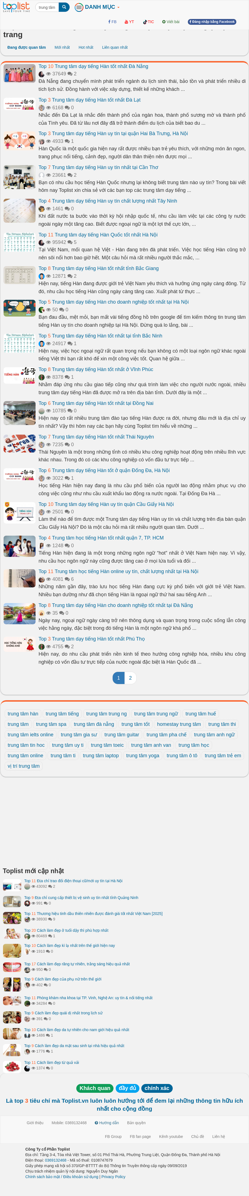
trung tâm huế (200, 713)
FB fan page (140, 1136)
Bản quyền (136, 1123)
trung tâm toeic (107, 745)
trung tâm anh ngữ (214, 734)
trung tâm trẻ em (223, 755)
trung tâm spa (51, 724)
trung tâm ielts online (30, 734)
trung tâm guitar (121, 734)
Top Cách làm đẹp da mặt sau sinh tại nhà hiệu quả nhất (74, 1046)
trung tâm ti (63, 755)
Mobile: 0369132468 (69, 1123)
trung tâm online (25, 755)
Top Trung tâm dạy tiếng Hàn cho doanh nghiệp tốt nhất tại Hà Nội (114, 302)
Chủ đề (197, 1136)
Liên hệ (218, 1136)
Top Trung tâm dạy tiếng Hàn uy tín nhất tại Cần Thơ (98, 167)
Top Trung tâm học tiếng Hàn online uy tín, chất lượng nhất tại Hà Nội (118, 571)
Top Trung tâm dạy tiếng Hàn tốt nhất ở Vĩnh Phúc (96, 369)
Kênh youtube (171, 1136)
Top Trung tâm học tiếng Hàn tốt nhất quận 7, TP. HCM (101, 538)
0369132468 (55, 1160)
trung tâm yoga (142, 755)
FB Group (113, 1136)
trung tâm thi (222, 724)
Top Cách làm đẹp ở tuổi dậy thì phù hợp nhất (66, 930)
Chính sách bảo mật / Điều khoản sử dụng (61, 1177)
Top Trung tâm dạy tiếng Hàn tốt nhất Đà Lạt (89, 100)
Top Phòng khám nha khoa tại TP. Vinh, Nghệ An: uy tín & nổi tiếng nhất (88, 998)
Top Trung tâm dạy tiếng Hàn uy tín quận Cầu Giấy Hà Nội (106, 504)
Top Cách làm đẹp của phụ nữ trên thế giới (62, 979)
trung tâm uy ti (67, 745)
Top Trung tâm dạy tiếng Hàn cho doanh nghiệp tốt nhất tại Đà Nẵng (116, 605)
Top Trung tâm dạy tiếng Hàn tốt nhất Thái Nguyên (96, 437)
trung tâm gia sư (79, 734)
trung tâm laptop (101, 755)
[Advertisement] (124, 823)
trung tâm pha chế (166, 734)
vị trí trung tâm (24, 766)
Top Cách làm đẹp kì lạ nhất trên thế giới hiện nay (69, 945)
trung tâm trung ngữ (156, 713)
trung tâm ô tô (182, 755)
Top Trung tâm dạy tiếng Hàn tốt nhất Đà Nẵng (93, 66)
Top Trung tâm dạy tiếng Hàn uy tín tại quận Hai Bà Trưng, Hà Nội (113, 133)
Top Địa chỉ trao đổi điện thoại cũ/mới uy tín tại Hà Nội (73, 881)
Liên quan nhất (115, 47)
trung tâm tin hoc (26, 745)
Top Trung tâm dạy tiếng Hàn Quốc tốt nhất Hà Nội (98, 235)
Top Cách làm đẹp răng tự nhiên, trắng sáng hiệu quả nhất (77, 964)
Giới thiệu (35, 1123)
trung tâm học (193, 745)
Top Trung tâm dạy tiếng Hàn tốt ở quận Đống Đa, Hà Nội (104, 470)
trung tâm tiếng (62, 713)
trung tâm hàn (23, 713)
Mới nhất (62, 47)
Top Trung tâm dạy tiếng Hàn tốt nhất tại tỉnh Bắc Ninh (100, 336)
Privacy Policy (113, 1177)
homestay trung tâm (179, 724)
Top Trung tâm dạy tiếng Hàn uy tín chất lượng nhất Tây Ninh (108, 201)
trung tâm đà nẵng (94, 724)
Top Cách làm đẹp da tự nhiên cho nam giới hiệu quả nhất (76, 1030)
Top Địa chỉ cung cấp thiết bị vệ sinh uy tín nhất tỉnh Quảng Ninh (81, 897)
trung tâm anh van (151, 745)
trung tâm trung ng (106, 713)
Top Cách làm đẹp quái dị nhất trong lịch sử (63, 1013)
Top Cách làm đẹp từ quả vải (51, 1062)
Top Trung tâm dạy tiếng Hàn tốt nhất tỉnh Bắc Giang (99, 268)
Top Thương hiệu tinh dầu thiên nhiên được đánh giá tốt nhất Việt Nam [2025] (93, 913)
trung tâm (18, 724)
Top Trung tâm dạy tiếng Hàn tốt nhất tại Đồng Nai (96, 403)
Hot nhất (86, 47)
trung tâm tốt (135, 724)
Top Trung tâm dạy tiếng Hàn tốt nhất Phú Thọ (92, 639)
